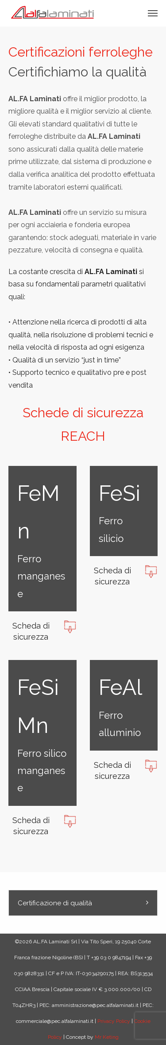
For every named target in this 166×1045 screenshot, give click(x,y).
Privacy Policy (113, 1021)
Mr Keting (107, 1037)
